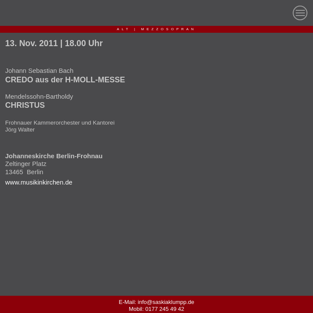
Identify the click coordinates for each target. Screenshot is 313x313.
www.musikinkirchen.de (38, 182)
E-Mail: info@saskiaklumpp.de (156, 302)
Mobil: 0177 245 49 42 (157, 309)
